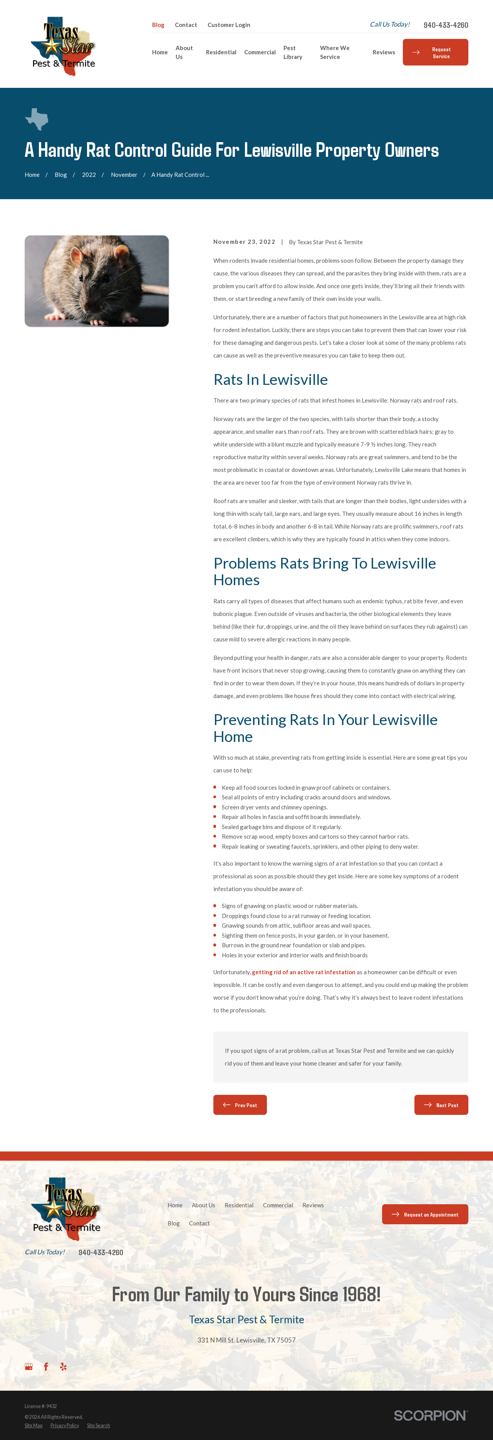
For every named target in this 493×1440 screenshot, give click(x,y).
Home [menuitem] (160, 52)
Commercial (278, 1205)
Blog (158, 24)
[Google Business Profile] (29, 1367)
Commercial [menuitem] (260, 52)
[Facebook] (46, 1367)
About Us (203, 1205)
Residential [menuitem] (221, 52)
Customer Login (229, 24)
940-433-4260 (446, 24)
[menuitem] (33, 1426)
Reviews (313, 1205)
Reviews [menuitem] (384, 52)
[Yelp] (63, 1367)
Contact (186, 24)
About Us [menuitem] (184, 52)
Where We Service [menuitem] (335, 52)
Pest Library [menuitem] (292, 52)
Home (175, 1205)
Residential (239, 1205)
